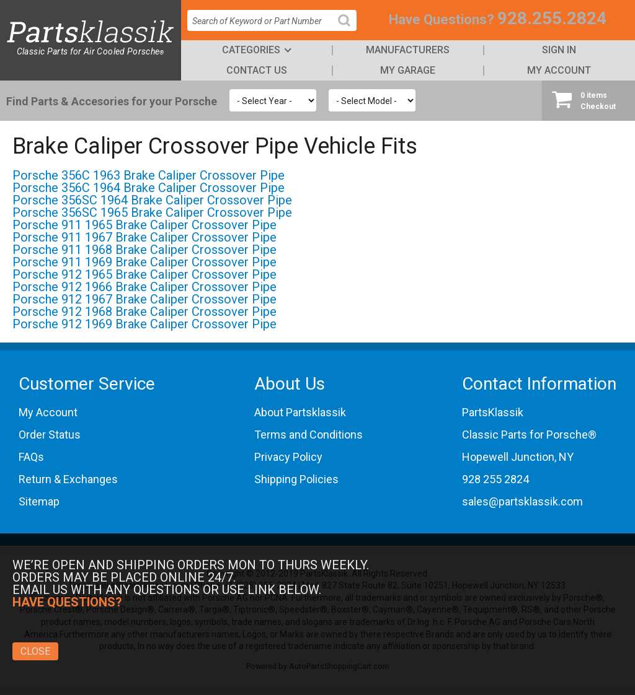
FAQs (31, 456)
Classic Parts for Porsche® (529, 434)
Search (349, 30)
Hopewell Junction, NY (518, 456)
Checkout (588, 100)
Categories (251, 50)
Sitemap (39, 501)
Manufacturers (408, 50)
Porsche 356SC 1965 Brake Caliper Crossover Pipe (152, 212)
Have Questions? (441, 19)
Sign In (559, 50)
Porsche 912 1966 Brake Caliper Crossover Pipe (144, 286)
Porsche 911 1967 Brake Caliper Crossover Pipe (144, 237)
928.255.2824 (551, 18)
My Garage (407, 70)
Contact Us (256, 70)
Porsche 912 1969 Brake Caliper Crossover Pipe (144, 324)
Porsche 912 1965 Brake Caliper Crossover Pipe (144, 274)
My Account (559, 70)
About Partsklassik (300, 412)
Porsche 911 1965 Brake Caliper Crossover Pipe (144, 224)
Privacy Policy (288, 456)
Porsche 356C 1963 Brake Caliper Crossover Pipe (148, 175)
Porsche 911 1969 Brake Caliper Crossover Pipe (144, 262)
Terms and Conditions (308, 434)
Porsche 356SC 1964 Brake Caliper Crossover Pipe (152, 200)
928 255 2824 (495, 479)
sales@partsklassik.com (522, 501)
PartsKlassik (492, 412)
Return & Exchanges (68, 479)
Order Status (50, 434)
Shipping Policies (296, 479)
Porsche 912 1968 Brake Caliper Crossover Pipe (144, 311)
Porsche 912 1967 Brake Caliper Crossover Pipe (144, 299)
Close (35, 651)
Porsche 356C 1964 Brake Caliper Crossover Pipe (148, 187)
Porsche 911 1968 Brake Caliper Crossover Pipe (144, 249)
